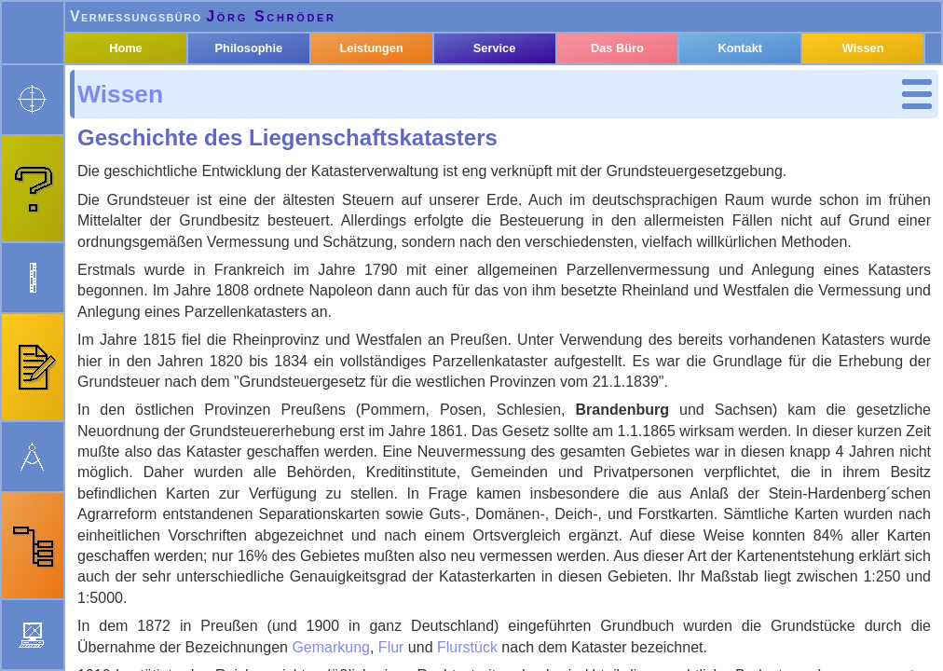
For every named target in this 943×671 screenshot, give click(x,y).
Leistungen (390, 95)
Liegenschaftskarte (193, 230)
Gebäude (156, 280)
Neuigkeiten (438, 657)
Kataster (144, 153)
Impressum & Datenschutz (583, 657)
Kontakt (746, 95)
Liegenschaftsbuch (193, 255)
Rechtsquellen (165, 396)
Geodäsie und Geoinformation (170, 364)
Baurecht (147, 331)
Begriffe (153, 178)
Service (508, 95)
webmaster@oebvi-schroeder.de (233, 657)
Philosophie (270, 95)
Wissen (130, 128)
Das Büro (627, 95)
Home (151, 95)
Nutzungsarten (177, 305)
